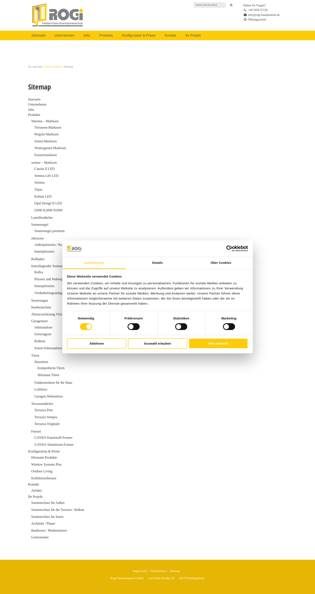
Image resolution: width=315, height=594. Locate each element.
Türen (35, 355)
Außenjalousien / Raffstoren (53, 244)
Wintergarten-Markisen (50, 148)
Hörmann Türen (48, 375)
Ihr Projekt (193, 35)
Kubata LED (43, 196)
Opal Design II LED (48, 203)
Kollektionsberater (43, 478)
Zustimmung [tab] (94, 262)
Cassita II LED (44, 168)
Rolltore (39, 341)
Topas (38, 189)
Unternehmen (64, 35)
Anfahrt (36, 490)
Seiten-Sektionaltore (48, 348)
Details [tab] (157, 262)
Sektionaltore (43, 327)
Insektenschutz (41, 307)
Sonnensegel (39, 224)
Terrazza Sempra (45, 417)
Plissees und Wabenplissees (53, 279)
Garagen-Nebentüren (48, 396)
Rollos (38, 272)
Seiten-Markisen (45, 141)
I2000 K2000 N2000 (48, 210)
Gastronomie (40, 537)
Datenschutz (158, 571)
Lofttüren (40, 389)
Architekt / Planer (43, 523)
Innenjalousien (44, 251)
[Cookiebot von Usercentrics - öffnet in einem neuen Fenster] (229, 248)
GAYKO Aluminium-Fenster (54, 444)
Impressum (140, 571)
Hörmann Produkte (44, 457)
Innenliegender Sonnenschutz (51, 266)
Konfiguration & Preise (138, 35)
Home (48, 66)
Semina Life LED (46, 175)
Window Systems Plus (46, 464)
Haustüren (41, 362)
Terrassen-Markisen (47, 127)
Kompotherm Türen (51, 368)
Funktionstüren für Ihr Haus (53, 382)
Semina (39, 182)
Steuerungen (39, 300)
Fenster (36, 431)
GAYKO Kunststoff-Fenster (53, 437)
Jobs (86, 35)
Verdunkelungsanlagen (49, 293)
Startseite (38, 35)
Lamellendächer (42, 217)
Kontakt (170, 35)
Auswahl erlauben (157, 343)
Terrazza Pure (43, 410)
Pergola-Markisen (46, 134)
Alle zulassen (218, 343)
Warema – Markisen (45, 121)
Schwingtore (43, 334)
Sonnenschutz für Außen (48, 503)
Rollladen (37, 259)
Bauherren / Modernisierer (49, 530)
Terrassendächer (42, 404)
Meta (58, 66)
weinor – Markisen (44, 162)
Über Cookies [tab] (221, 262)
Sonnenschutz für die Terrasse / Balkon (57, 510)
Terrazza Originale (47, 424)
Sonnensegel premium (49, 231)
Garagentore (39, 321)
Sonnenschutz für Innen (47, 516)
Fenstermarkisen (45, 155)
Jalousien (37, 238)
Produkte (106, 35)
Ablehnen (96, 343)
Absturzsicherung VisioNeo (50, 314)
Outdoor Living (41, 471)
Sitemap (175, 571)
